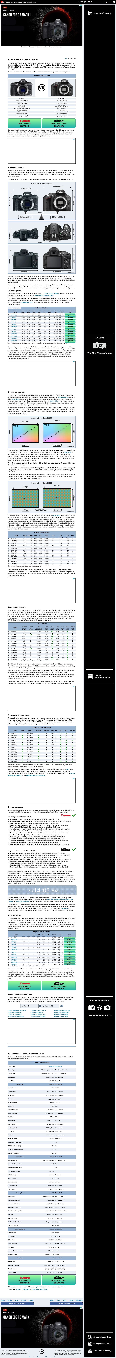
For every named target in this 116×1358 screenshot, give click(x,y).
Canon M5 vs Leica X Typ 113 (38, 1010)
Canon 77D (13, 317)
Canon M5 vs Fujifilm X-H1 (14, 1014)
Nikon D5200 (14, 316)
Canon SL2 (13, 328)
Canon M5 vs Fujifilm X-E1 (14, 1012)
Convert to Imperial (14, 308)
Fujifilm (71, 1300)
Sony (64, 1300)
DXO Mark (56, 515)
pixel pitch (67, 452)
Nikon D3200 (14, 333)
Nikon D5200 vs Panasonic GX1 (62, 1010)
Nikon (58, 1300)
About (3, 1300)
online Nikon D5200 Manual (35, 775)
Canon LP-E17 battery (51, 293)
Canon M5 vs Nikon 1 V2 (37, 1012)
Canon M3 (13, 319)
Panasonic (79, 1300)
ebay (67, 769)
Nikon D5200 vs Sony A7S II (61, 1016)
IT (54, 1356)
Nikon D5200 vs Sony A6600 (61, 1014)
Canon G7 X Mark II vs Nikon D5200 (17, 1010)
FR (46, 1356)
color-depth (16, 399)
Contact (9, 1300)
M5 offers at (24, 123)
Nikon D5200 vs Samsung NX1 (61, 1012)
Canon (52, 1300)
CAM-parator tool (26, 302)
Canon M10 (13, 322)
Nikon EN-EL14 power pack (44, 295)
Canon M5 (13, 314)
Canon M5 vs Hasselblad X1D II (16, 1016)
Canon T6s (13, 331)
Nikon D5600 (14, 342)
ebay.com (70, 314)
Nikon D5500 (14, 340)
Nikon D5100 (14, 336)
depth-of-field (54, 401)
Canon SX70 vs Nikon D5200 (38, 1016)
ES (38, 1356)
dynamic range (63, 397)
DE (29, 1356)
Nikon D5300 (14, 338)
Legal (16, 1300)
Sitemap (31, 1300)
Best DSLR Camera (23, 901)
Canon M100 (14, 326)
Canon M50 (13, 324)
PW (66, 59)
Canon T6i (13, 329)
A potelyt (18, 2)
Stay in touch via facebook (17, 1303)
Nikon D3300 (14, 335)
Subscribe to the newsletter (66, 1303)
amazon (65, 908)
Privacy (23, 1300)
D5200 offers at (58, 123)
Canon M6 (13, 321)
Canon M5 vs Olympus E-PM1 (38, 1014)
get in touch (39, 1287)
